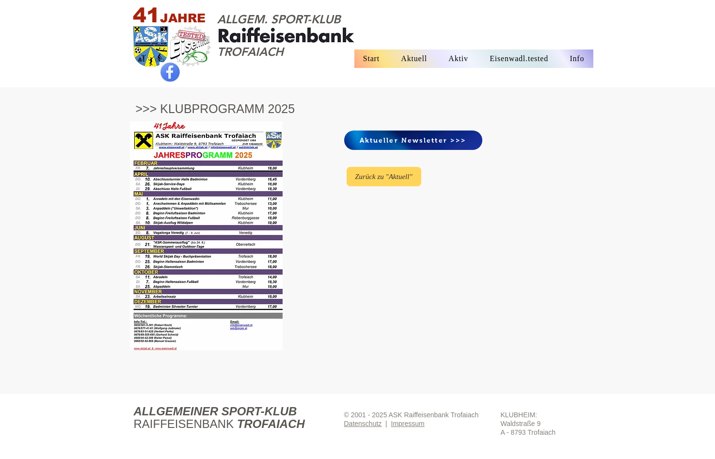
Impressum (408, 423)
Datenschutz (363, 423)
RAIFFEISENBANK (185, 423)
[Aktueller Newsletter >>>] (413, 140)
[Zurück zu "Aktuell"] (384, 176)
